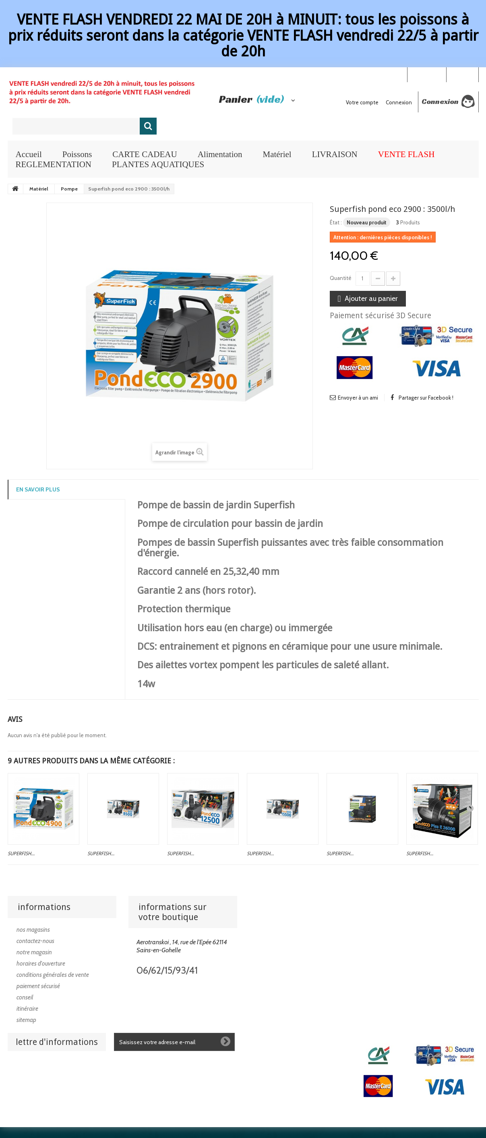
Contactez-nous (35, 941)
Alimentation (220, 154)
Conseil (25, 997)
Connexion (462, 74)
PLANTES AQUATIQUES (158, 164)
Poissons (77, 154)
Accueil (29, 154)
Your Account (427, 74)
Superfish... (21, 853)
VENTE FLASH (406, 154)
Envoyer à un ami (358, 397)
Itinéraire (27, 1008)
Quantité (341, 278)
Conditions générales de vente (53, 974)
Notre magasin (34, 952)
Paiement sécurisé (38, 986)
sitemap (26, 1020)
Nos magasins (33, 929)
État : (336, 222)
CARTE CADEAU (144, 154)
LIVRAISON (335, 154)
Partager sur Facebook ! (426, 397)
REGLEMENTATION (53, 164)
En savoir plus (38, 489)
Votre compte (362, 102)
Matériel (277, 154)
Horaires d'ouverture (41, 963)
